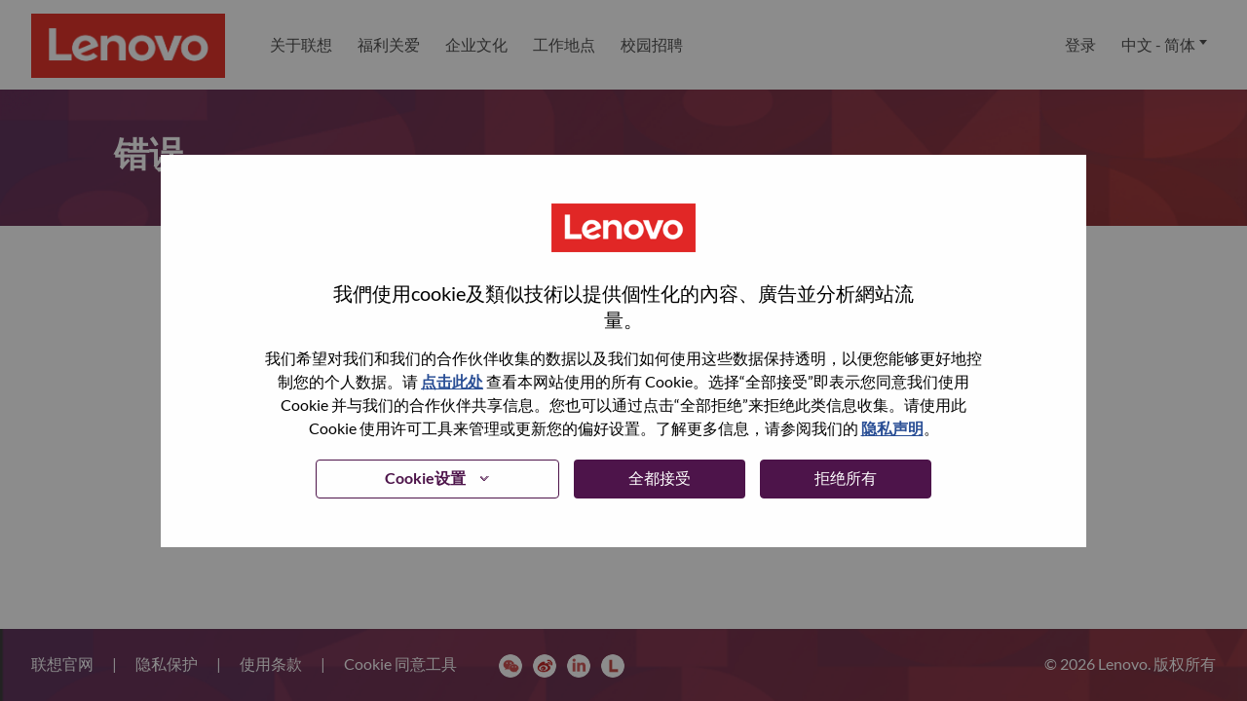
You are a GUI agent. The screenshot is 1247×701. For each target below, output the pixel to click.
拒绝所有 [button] (845, 477)
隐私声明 (892, 428)
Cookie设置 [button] (425, 477)
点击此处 (452, 381)
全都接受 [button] (659, 477)
